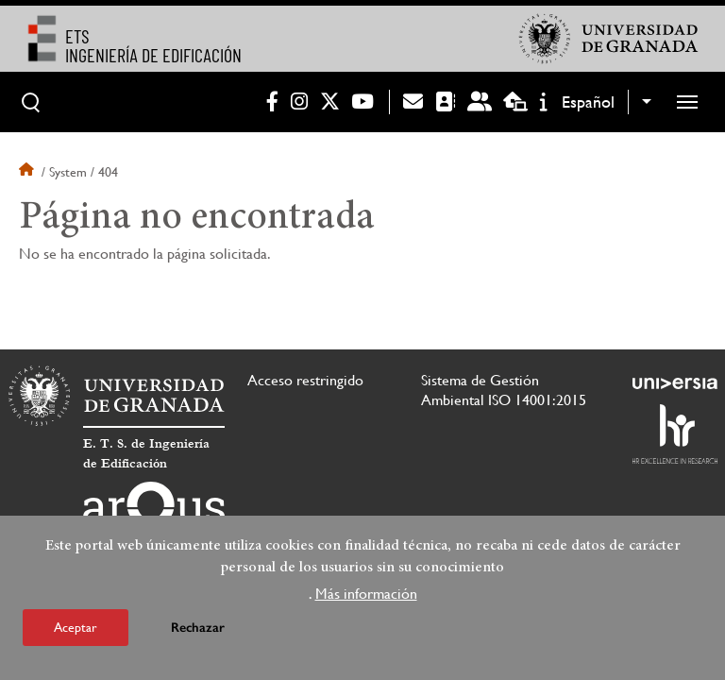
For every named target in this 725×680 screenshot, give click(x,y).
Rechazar (198, 631)
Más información (366, 597)
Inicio (28, 171)
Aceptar (75, 630)
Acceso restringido (305, 380)
